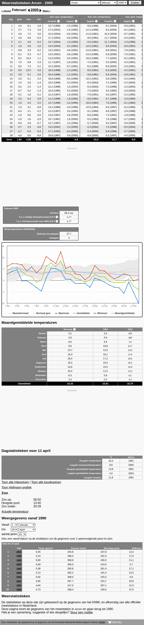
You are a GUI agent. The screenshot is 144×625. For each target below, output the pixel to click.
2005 (35, 10)
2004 (18, 577)
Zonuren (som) (78, 548)
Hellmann (137, 548)
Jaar (19, 548)
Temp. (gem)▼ (45, 548)
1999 (18, 560)
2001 (18, 581)
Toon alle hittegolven (15, 482)
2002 (18, 552)
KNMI (101, 622)
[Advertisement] (72, 176)
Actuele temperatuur (15, 511)
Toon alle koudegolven (46, 482)
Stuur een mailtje (81, 612)
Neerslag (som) (111, 548)
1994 (18, 585)
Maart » (46, 11)
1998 (18, 556)
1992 (18, 589)
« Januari (6, 11)
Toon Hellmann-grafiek (17, 487)
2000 (18, 564)
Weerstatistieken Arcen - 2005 (27, 3)
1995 (18, 568)
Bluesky (115, 622)
